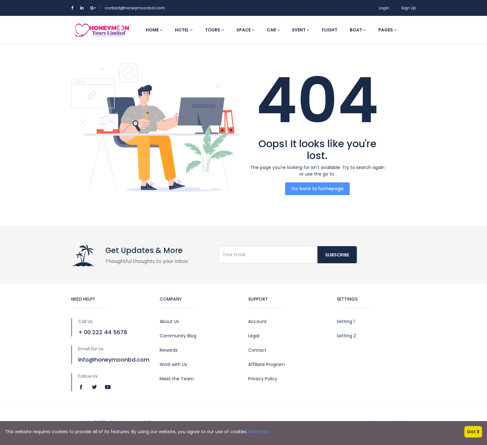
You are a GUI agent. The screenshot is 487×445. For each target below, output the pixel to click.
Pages (387, 30)
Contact (257, 350)
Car (273, 30)
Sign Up (408, 8)
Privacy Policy (262, 379)
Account (257, 321)
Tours (214, 30)
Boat (358, 30)
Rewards (169, 350)
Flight (329, 30)
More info (259, 432)
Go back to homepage (317, 188)
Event (300, 30)
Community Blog (178, 336)
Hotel (184, 30)
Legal (253, 336)
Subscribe (337, 255)
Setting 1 (346, 321)
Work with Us (173, 364)
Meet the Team (177, 379)
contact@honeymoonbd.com (135, 8)
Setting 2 (346, 336)
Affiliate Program (266, 364)
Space (245, 30)
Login (384, 8)
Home (154, 30)
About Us (169, 321)
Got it (473, 432)
